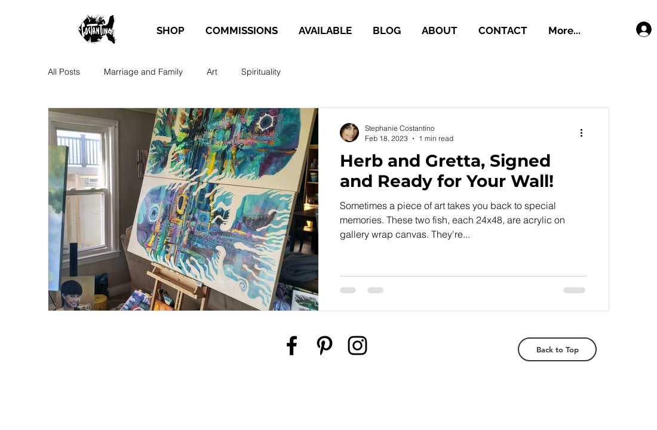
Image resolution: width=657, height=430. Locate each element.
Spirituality (261, 71)
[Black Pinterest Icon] (324, 345)
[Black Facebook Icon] (292, 345)
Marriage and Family (143, 71)
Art (212, 71)
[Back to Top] (557, 349)
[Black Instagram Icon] (357, 345)
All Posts (64, 71)
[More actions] (585, 132)
